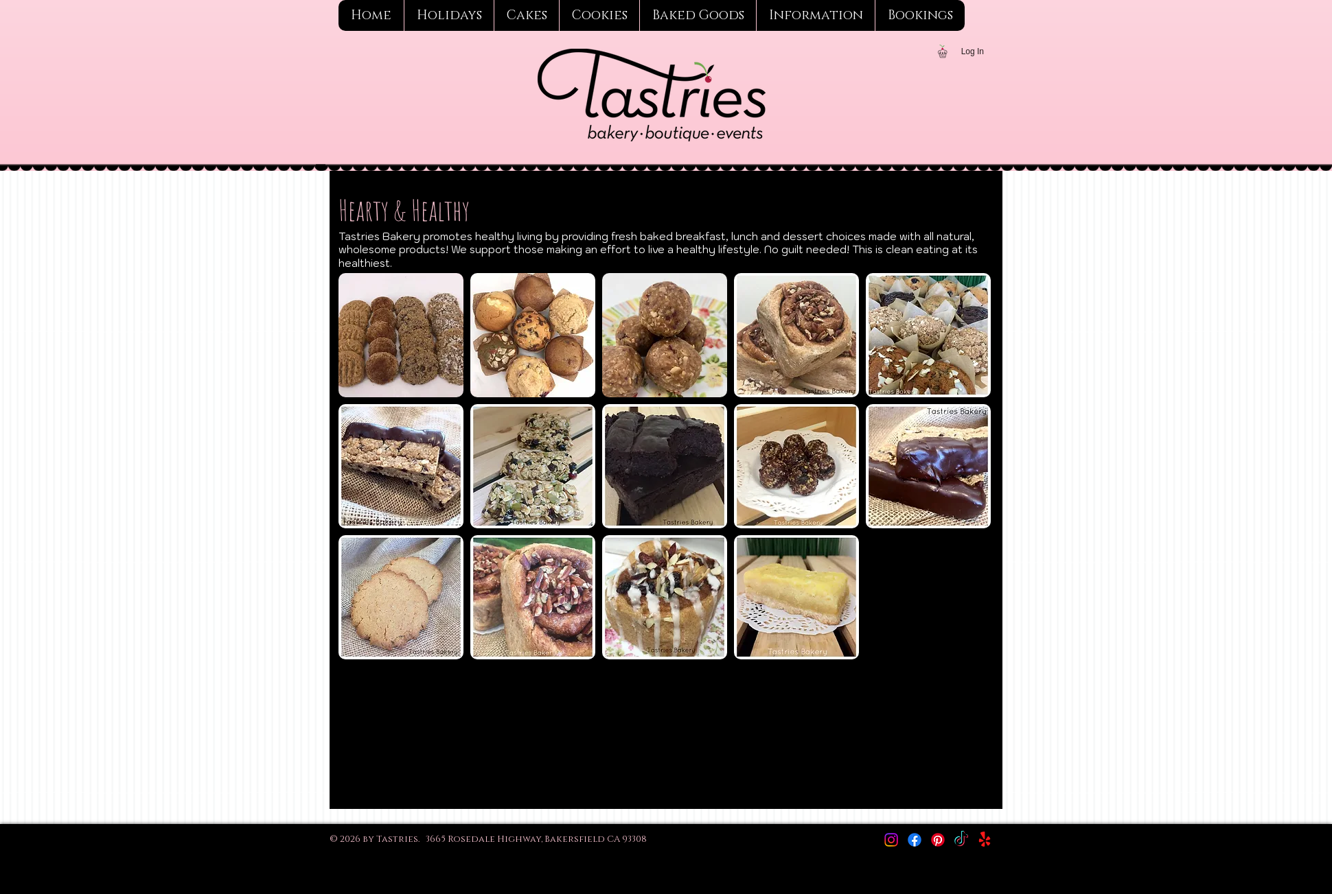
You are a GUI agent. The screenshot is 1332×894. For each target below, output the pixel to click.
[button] (400, 335)
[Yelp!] (985, 840)
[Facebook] (914, 840)
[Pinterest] (938, 840)
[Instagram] (891, 840)
